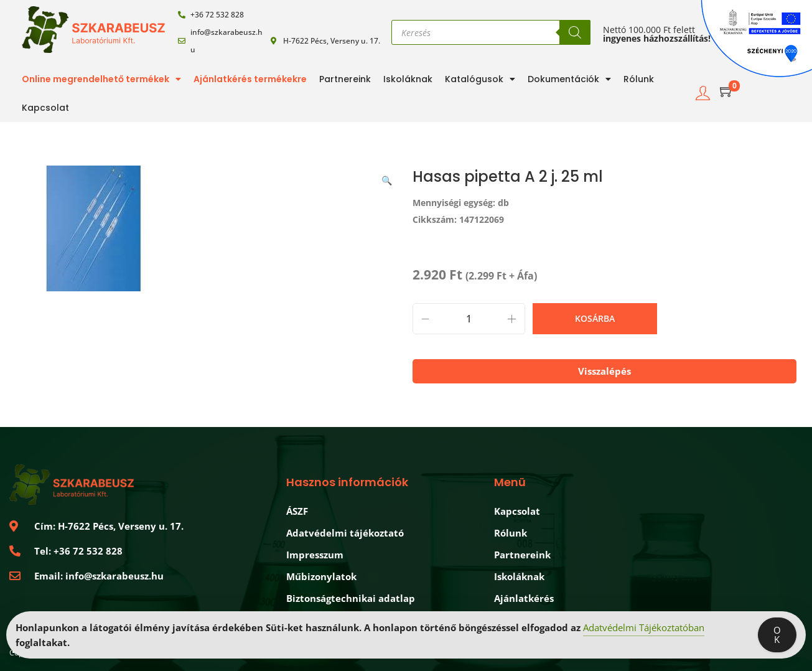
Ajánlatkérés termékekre (250, 79)
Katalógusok (480, 79)
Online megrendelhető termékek (101, 79)
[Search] (574, 32)
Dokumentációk (569, 79)
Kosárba (595, 318)
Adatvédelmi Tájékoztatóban (643, 628)
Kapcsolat (45, 107)
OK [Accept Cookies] (777, 636)
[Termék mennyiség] (469, 318)
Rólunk (638, 79)
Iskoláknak (407, 79)
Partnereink (345, 79)
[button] (387, 178)
